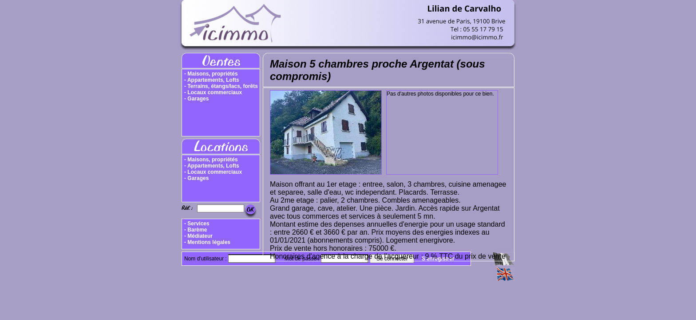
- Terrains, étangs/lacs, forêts (221, 86)
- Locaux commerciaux (213, 92)
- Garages (196, 99)
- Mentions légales (207, 242)
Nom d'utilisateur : (206, 259)
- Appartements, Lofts (211, 80)
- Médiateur (198, 236)
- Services (197, 223)
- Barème (195, 230)
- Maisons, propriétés (211, 74)
